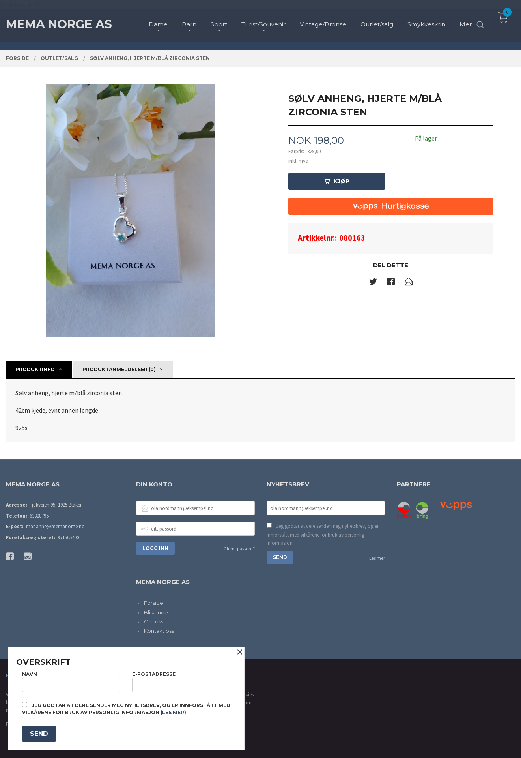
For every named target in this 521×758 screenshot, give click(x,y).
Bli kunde (156, 612)
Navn (71, 681)
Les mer (377, 558)
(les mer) (173, 712)
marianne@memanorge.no (55, 526)
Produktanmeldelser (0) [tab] (119, 369)
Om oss (153, 621)
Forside (153, 603)
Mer (465, 20)
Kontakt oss (159, 631)
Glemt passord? (239, 549)
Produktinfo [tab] (35, 369)
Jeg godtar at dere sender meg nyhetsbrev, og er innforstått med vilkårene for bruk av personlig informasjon (323, 534)
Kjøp (336, 181)
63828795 (39, 515)
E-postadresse (181, 681)
